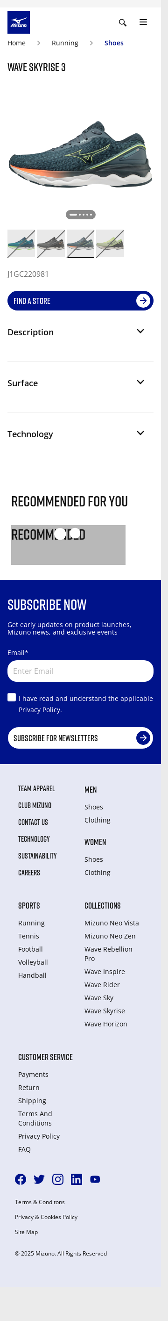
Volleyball (33, 962)
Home (16, 42)
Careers (29, 872)
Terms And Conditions (35, 1118)
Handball (32, 975)
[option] (21, 243)
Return (29, 1087)
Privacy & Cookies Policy (46, 1217)
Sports (29, 905)
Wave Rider (102, 984)
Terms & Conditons (40, 1202)
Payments (33, 1074)
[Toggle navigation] (143, 22)
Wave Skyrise (104, 1010)
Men (90, 789)
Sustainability (37, 855)
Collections (102, 905)
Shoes (114, 42)
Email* (17, 652)
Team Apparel (36, 788)
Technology (34, 839)
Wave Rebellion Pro (108, 954)
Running (65, 42)
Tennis (28, 935)
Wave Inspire (104, 971)
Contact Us (33, 822)
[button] (76, 335)
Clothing (97, 820)
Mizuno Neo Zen (110, 935)
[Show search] (122, 22)
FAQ (24, 1149)
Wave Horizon (105, 1023)
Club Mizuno (34, 805)
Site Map (26, 1232)
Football (30, 949)
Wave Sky (98, 997)
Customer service (45, 1057)
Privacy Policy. (40, 709)
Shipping (32, 1100)
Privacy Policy (39, 1136)
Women (95, 842)
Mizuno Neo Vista (111, 922)
